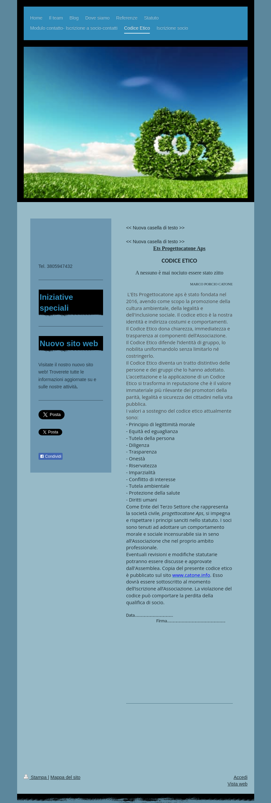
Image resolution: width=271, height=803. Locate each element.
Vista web (237, 784)
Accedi (240, 777)
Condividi (51, 456)
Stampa (36, 777)
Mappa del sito (65, 777)
